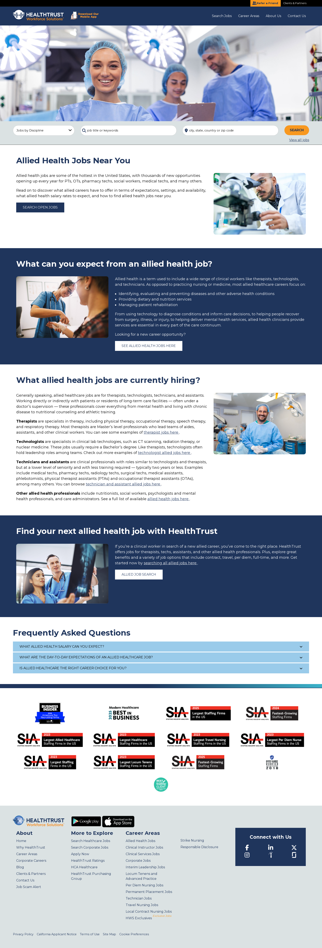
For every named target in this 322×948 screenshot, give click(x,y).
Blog (20, 867)
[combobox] (128, 130)
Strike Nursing (192, 840)
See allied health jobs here (149, 346)
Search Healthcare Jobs (90, 841)
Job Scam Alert (28, 887)
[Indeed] (271, 855)
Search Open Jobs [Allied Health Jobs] (40, 207)
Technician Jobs (139, 898)
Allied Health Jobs (140, 841)
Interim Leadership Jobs (145, 867)
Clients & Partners (294, 3)
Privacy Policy (23, 934)
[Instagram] (247, 855)
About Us (273, 16)
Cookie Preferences (134, 934)
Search (297, 130)
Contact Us (297, 16)
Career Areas (248, 16)
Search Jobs (222, 16)
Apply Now (80, 854)
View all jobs (299, 140)
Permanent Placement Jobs (149, 892)
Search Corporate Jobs (89, 847)
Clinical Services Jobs (143, 854)
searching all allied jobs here (171, 563)
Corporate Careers (31, 861)
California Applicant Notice (57, 934)
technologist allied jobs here (164, 452)
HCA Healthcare (84, 867)
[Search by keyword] (128, 130)
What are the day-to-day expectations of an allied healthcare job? (161, 657)
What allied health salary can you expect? (161, 647)
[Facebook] (247, 847)
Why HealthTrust (30, 847)
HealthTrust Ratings (88, 861)
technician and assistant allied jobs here (123, 484)
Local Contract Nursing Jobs (149, 911)
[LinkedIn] (271, 847)
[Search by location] (230, 130)
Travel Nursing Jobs (142, 905)
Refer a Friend (265, 3)
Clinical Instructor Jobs (144, 847)
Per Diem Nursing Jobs (144, 885)
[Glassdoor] (294, 855)
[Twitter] (294, 847)
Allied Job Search (139, 574)
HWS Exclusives (148, 918)
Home (21, 841)
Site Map (109, 934)
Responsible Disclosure (199, 847)
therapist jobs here (161, 432)
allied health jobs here (168, 499)
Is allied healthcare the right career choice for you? (161, 668)
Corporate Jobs (138, 861)
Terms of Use (90, 934)
